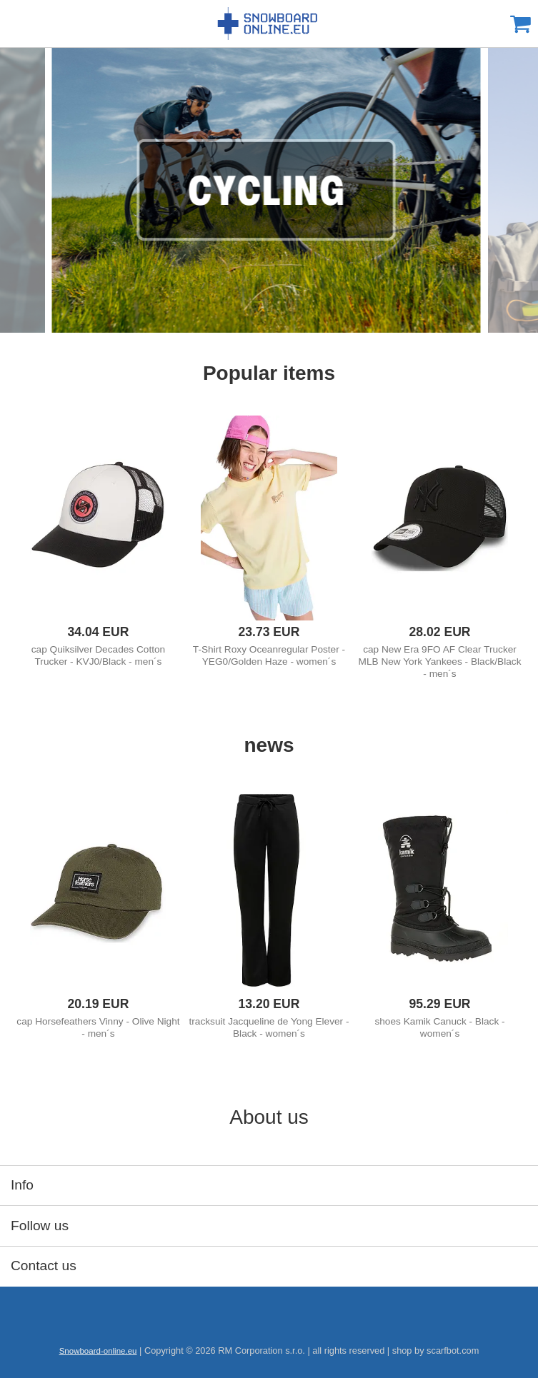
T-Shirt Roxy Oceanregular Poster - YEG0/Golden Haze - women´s (269, 655)
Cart (520, 24)
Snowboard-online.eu (269, 23)
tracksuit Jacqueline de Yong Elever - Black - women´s (269, 1027)
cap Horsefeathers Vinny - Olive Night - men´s (97, 1027)
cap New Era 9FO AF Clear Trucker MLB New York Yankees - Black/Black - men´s (440, 661)
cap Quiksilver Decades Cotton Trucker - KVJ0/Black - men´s (98, 655)
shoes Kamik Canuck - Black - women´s (439, 1027)
